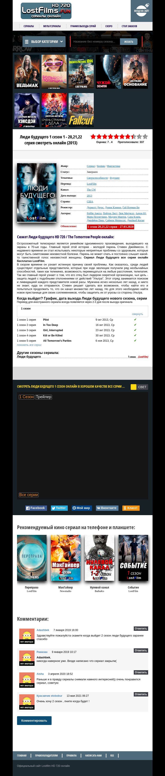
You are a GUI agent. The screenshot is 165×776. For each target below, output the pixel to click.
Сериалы (29, 26)
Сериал (91, 166)
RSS (112, 755)
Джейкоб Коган (135, 220)
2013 (89, 195)
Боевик (101, 166)
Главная (21, 755)
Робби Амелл (94, 213)
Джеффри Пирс (95, 220)
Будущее (115, 177)
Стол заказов (129, 26)
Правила (71, 755)
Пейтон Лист (110, 213)
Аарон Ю (140, 213)
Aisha (40, 673)
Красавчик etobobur (49, 695)
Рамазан (42, 652)
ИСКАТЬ (128, 42)
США (90, 201)
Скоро (108, 26)
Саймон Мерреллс (116, 220)
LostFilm (92, 183)
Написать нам (93, 755)
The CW (91, 189)
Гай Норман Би (130, 207)
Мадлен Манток (117, 216)
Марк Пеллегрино (97, 216)
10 (145, 137)
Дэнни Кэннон (113, 207)
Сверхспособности (97, 177)
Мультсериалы (52, 26)
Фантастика (113, 166)
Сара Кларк (134, 216)
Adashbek (43, 630)
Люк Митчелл (126, 213)
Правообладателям (46, 755)
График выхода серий (83, 26)
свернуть (137, 314)
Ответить (141, 628)
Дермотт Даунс (95, 207)
